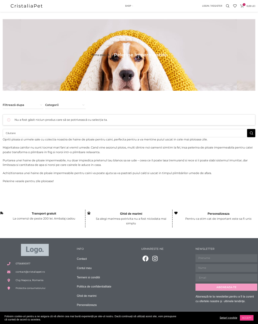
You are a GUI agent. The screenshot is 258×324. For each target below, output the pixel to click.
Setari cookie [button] (227, 318)
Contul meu (84, 270)
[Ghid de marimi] (88, 215)
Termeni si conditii (88, 280)
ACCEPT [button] (246, 317)
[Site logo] (27, 7)
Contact (82, 261)
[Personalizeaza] (176, 215)
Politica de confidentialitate (94, 289)
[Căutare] (227, 7)
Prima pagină (100, 57)
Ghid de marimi (131, 216)
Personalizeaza (219, 216)
